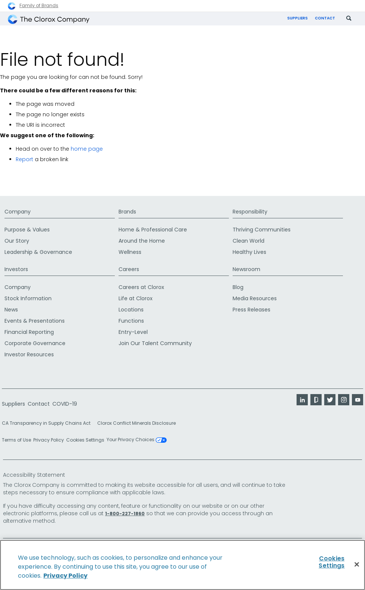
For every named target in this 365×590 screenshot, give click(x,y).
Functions (131, 321)
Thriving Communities (262, 229)
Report (24, 159)
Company (17, 211)
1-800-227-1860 (125, 513)
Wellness (130, 252)
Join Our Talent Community (155, 343)
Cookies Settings (85, 440)
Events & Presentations (34, 321)
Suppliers (297, 18)
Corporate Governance (34, 343)
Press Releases (251, 309)
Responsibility (250, 211)
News (11, 309)
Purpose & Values (27, 229)
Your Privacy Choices (137, 440)
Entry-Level (133, 332)
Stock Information (28, 298)
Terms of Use (16, 440)
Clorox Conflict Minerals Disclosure (136, 423)
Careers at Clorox (141, 287)
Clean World (248, 241)
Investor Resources (29, 354)
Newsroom (246, 269)
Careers (129, 269)
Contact (325, 18)
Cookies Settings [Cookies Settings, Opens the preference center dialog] (331, 562)
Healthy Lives (249, 252)
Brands (127, 211)
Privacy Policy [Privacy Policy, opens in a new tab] (65, 575)
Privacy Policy (48, 440)
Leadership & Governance (38, 252)
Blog (238, 287)
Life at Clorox (136, 298)
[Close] (357, 564)
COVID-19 (64, 404)
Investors (16, 269)
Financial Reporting (29, 332)
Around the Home (142, 241)
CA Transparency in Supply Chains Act (48, 423)
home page (87, 149)
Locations (131, 309)
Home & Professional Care (153, 229)
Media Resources (255, 298)
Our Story (16, 241)
